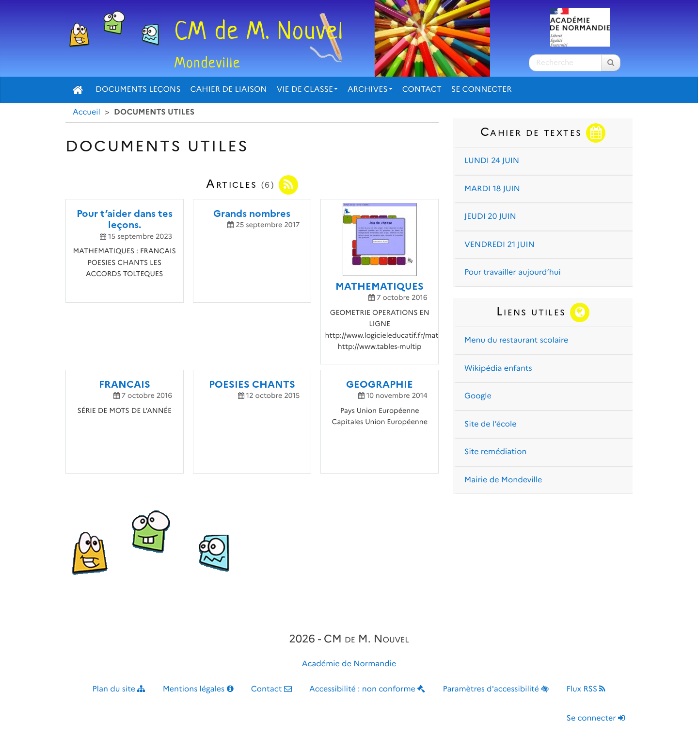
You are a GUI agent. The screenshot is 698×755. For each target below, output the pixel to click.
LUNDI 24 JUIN (491, 160)
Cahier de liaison (228, 89)
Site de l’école (490, 424)
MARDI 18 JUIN (492, 189)
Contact (422, 89)
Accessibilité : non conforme (367, 689)
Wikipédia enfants (498, 368)
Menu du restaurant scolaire (516, 340)
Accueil (86, 112)
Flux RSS (585, 689)
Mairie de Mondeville (503, 480)
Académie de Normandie (349, 664)
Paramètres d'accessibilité (496, 689)
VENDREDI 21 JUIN (499, 244)
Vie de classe (307, 89)
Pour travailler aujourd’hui (512, 272)
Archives (370, 89)
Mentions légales (198, 689)
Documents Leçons (138, 89)
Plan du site (119, 689)
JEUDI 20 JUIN (490, 216)
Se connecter (481, 89)
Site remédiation (495, 452)
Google (478, 396)
